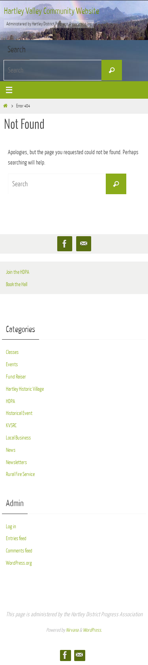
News (10, 450)
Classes (12, 352)
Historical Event (19, 413)
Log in (11, 526)
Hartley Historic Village (25, 389)
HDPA (10, 401)
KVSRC (11, 425)
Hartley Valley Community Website (51, 11)
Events (12, 364)
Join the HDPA (17, 272)
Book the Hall (16, 284)
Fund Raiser (16, 377)
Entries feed (16, 538)
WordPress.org (19, 563)
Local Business (18, 438)
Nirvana (72, 630)
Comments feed (19, 551)
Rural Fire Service (20, 474)
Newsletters (16, 462)
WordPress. (92, 630)
